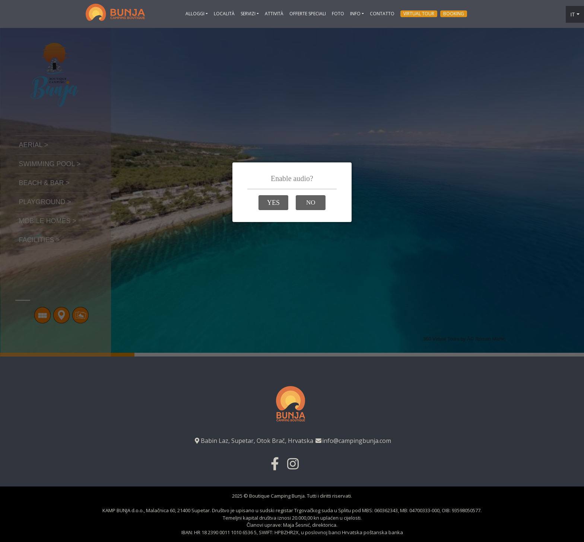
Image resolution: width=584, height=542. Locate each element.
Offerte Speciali (307, 13)
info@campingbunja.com (353, 441)
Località (224, 13)
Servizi (248, 13)
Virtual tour (418, 13)
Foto (338, 13)
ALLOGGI (194, 13)
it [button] (572, 14)
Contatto (382, 13)
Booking (453, 13)
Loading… (292, 192)
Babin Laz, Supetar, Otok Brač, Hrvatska (253, 441)
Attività (274, 13)
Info (355, 13)
